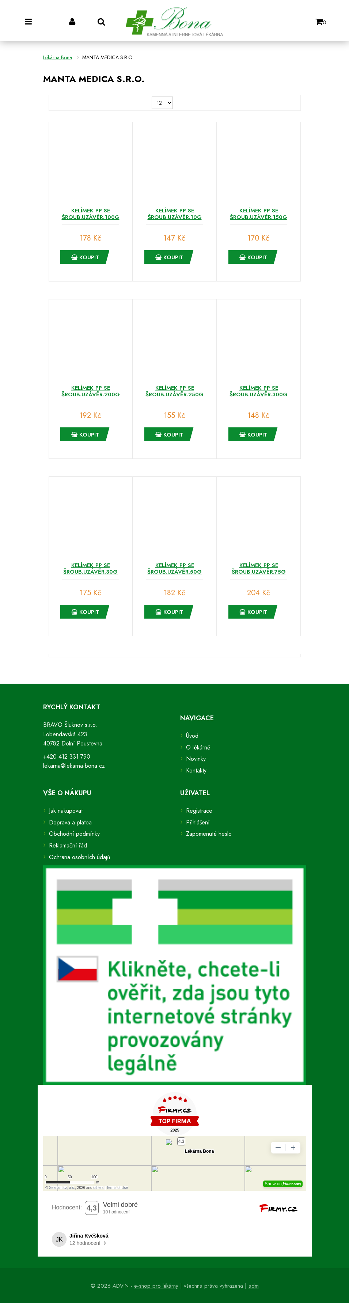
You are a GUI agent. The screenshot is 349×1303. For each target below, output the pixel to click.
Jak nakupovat (66, 811)
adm (254, 1286)
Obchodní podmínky (74, 834)
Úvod (192, 736)
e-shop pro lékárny (156, 1286)
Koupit (85, 257)
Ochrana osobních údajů (79, 857)
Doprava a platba (70, 822)
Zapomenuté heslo (209, 834)
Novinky (196, 759)
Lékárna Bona (57, 57)
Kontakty (196, 770)
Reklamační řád (68, 845)
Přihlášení (198, 822)
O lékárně (198, 747)
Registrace (199, 811)
